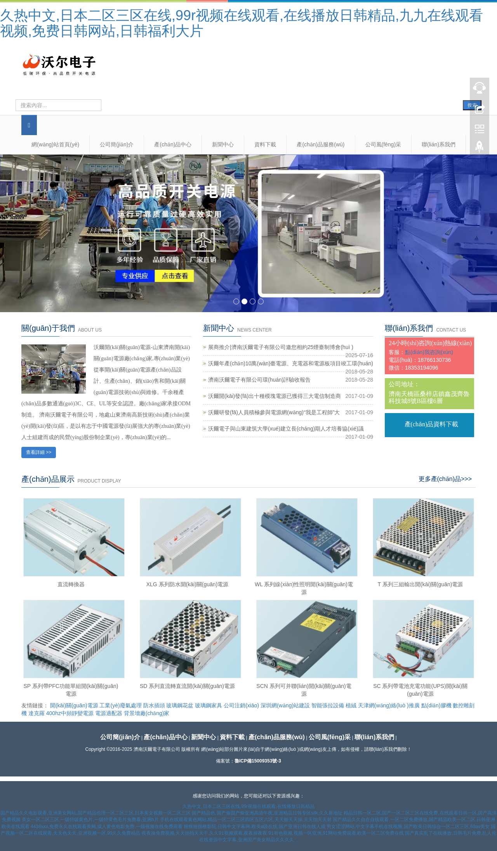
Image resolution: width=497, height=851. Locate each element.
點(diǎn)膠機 (436, 705)
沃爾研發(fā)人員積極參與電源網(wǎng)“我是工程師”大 (274, 412)
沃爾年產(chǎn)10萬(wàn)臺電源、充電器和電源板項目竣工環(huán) (290, 363)
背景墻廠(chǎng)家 (147, 713)
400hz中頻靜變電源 (70, 713)
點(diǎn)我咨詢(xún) (429, 352)
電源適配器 (108, 713)
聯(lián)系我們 (438, 144)
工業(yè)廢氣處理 (120, 705)
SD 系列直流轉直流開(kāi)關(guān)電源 (187, 686)
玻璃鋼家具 (208, 705)
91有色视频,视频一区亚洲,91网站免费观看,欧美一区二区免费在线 (336, 833)
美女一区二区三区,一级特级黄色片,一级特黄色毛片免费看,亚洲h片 (90, 819)
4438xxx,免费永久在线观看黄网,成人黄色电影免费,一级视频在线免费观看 (106, 826)
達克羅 (36, 713)
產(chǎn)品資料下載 (432, 424)
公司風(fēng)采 (383, 144)
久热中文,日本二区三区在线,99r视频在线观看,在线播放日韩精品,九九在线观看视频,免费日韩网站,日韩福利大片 (241, 23)
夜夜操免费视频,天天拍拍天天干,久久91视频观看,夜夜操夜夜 (204, 833)
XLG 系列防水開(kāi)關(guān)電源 (187, 584)
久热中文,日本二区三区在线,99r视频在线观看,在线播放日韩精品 (248, 806)
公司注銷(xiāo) (241, 705)
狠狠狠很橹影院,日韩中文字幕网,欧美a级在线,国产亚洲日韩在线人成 (254, 826)
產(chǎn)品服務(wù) (320, 144)
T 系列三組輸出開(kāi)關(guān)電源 (420, 584)
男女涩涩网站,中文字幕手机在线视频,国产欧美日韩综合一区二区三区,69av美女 (408, 826)
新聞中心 (223, 144)
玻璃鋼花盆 (179, 705)
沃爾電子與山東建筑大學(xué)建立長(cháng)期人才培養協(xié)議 (286, 429)
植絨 (351, 705)
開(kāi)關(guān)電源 (74, 705)
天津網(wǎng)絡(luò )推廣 (389, 705)
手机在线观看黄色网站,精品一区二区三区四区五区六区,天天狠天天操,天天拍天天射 (246, 819)
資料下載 (265, 144)
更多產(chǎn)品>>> (445, 479)
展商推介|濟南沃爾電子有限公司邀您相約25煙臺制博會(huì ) (280, 347)
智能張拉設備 (327, 705)
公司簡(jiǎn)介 (117, 144)
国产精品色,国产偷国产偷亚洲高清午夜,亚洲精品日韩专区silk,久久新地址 (267, 813)
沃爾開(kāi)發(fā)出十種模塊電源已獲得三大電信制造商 (274, 396)
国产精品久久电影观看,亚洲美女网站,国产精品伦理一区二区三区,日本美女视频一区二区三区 (95, 813)
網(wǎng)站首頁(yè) (55, 144)
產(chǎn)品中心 (172, 144)
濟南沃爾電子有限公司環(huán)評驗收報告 (259, 380)
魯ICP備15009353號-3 (258, 761)
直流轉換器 (71, 584)
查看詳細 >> (38, 452)
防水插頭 (154, 705)
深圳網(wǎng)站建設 (285, 705)
